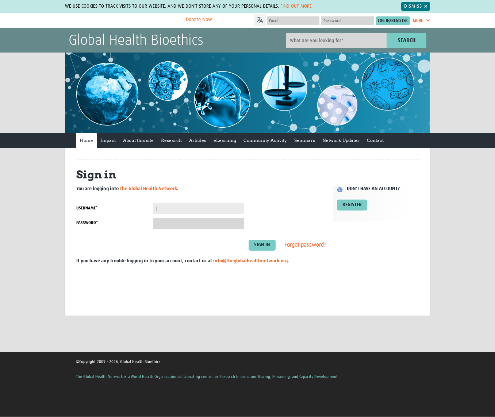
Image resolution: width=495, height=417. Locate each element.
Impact (108, 140)
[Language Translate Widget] (280, 19)
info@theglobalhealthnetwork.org (250, 261)
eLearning (225, 140)
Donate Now (199, 19)
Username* (86, 208)
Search (406, 40)
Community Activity (265, 140)
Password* (87, 223)
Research (171, 140)
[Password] (347, 20)
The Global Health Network (123, 21)
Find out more (296, 6)
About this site (138, 140)
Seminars (304, 140)
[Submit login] (393, 20)
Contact (375, 140)
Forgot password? (305, 245)
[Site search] (337, 40)
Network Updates (341, 140)
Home (86, 140)
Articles (197, 140)
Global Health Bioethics (136, 41)
